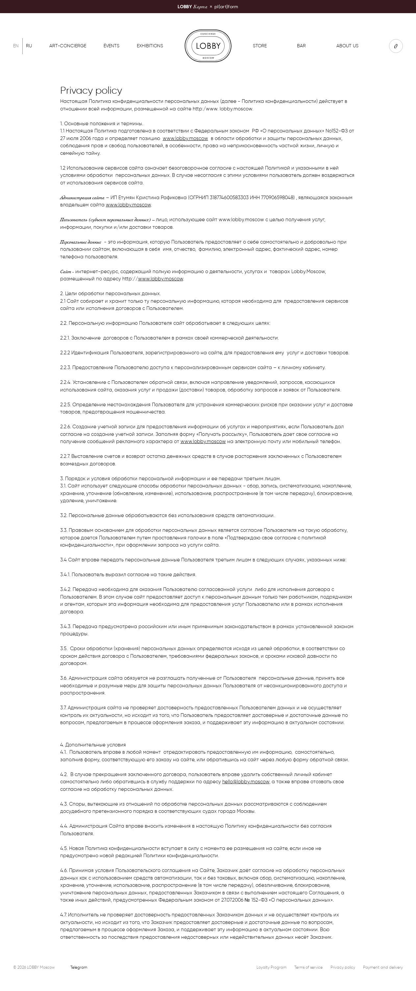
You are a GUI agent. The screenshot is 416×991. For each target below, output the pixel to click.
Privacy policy (342, 967)
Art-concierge (67, 46)
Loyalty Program (271, 967)
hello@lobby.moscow (245, 782)
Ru (29, 46)
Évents (111, 46)
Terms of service (308, 967)
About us (347, 46)
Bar (301, 46)
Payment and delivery (383, 967)
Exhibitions (150, 46)
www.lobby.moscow (185, 138)
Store (260, 46)
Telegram (78, 967)
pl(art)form (208, 6)
